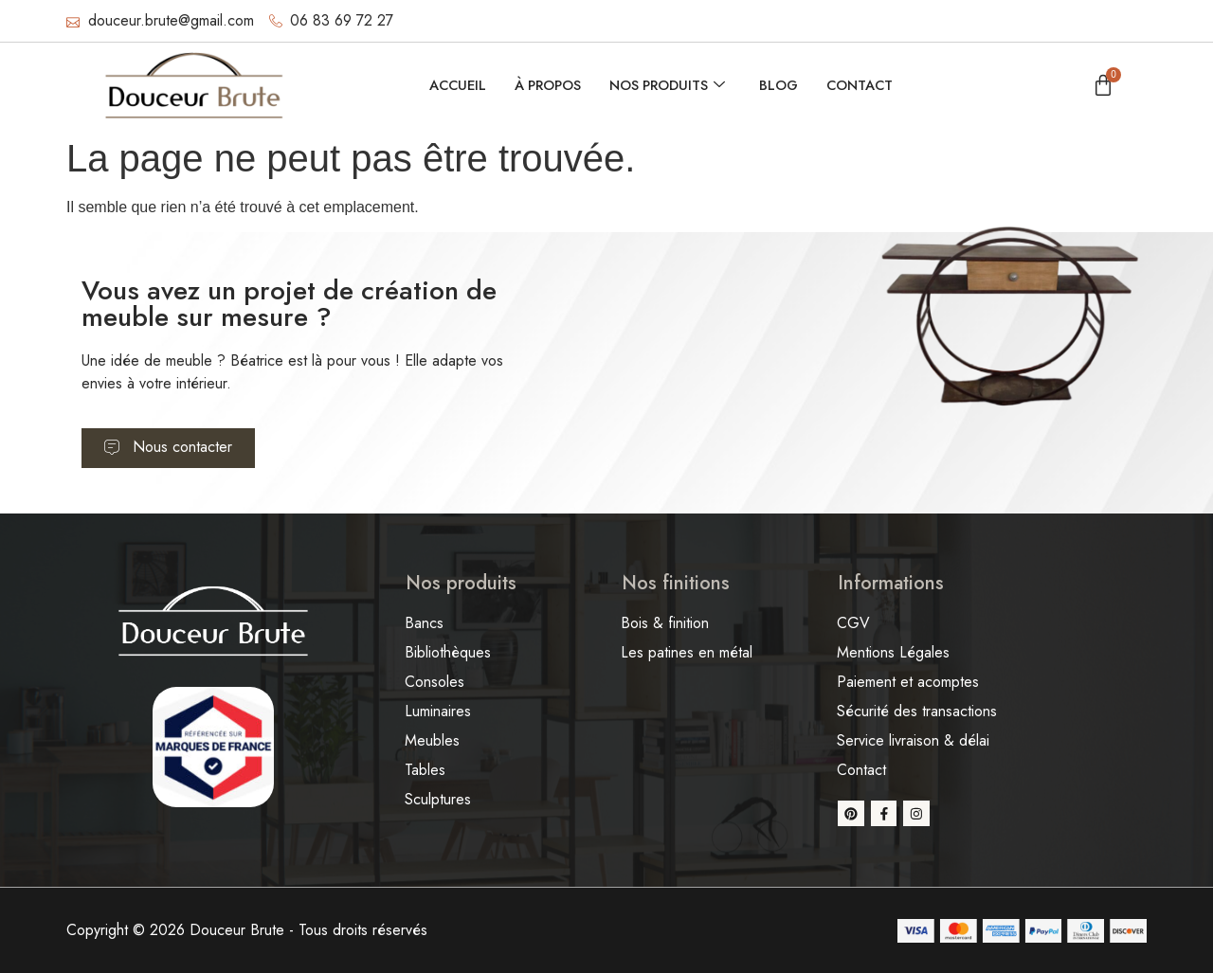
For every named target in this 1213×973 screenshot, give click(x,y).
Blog (782, 85)
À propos (545, 85)
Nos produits (668, 85)
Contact (864, 85)
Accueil (451, 85)
